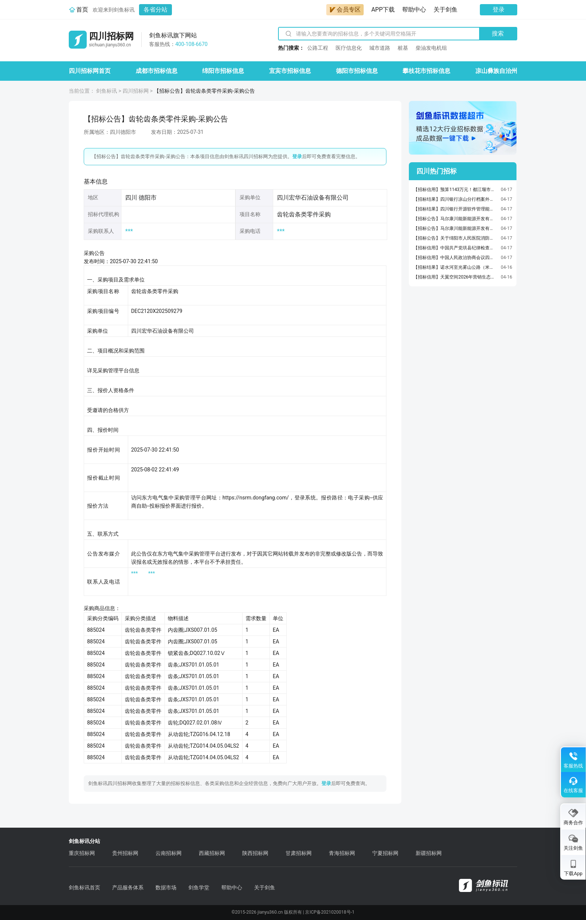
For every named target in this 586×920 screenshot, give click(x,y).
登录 (499, 9)
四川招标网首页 (90, 70)
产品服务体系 (128, 887)
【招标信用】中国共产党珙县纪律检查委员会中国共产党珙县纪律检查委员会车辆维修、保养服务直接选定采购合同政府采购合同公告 (455, 247)
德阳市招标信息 (357, 70)
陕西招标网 (255, 853)
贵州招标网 (125, 853)
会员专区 (345, 9)
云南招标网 (168, 853)
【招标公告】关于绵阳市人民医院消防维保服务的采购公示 (455, 238)
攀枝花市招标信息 (426, 70)
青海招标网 (342, 853)
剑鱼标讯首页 (84, 887)
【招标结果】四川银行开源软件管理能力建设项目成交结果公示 (455, 209)
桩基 (403, 48)
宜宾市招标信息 (290, 70)
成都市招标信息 (157, 70)
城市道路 (379, 48)
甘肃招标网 (299, 853)
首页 (82, 9)
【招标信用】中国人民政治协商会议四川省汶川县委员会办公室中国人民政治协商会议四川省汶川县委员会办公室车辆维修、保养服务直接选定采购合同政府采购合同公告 (455, 257)
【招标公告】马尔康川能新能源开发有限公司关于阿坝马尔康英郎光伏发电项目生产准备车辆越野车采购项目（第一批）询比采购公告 (455, 218)
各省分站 (155, 9)
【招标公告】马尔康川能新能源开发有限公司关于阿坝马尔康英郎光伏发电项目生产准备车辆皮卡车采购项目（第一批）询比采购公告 (455, 228)
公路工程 (317, 48)
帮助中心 (414, 9)
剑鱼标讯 (106, 91)
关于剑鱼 (445, 9)
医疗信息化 (349, 48)
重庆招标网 (82, 853)
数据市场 (165, 887)
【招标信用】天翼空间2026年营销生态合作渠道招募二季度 (455, 277)
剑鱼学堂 (198, 887)
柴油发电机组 (431, 48)
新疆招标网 (429, 853)
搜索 (498, 33)
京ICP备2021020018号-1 (329, 912)
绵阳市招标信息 (223, 70)
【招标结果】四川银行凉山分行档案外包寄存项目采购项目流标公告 (455, 199)
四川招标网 (136, 91)
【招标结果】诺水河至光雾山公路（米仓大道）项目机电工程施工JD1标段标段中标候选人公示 (455, 267)
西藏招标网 (212, 853)
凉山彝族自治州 (496, 70)
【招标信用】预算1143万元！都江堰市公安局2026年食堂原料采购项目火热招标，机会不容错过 (455, 189)
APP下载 (383, 9)
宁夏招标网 (385, 853)
